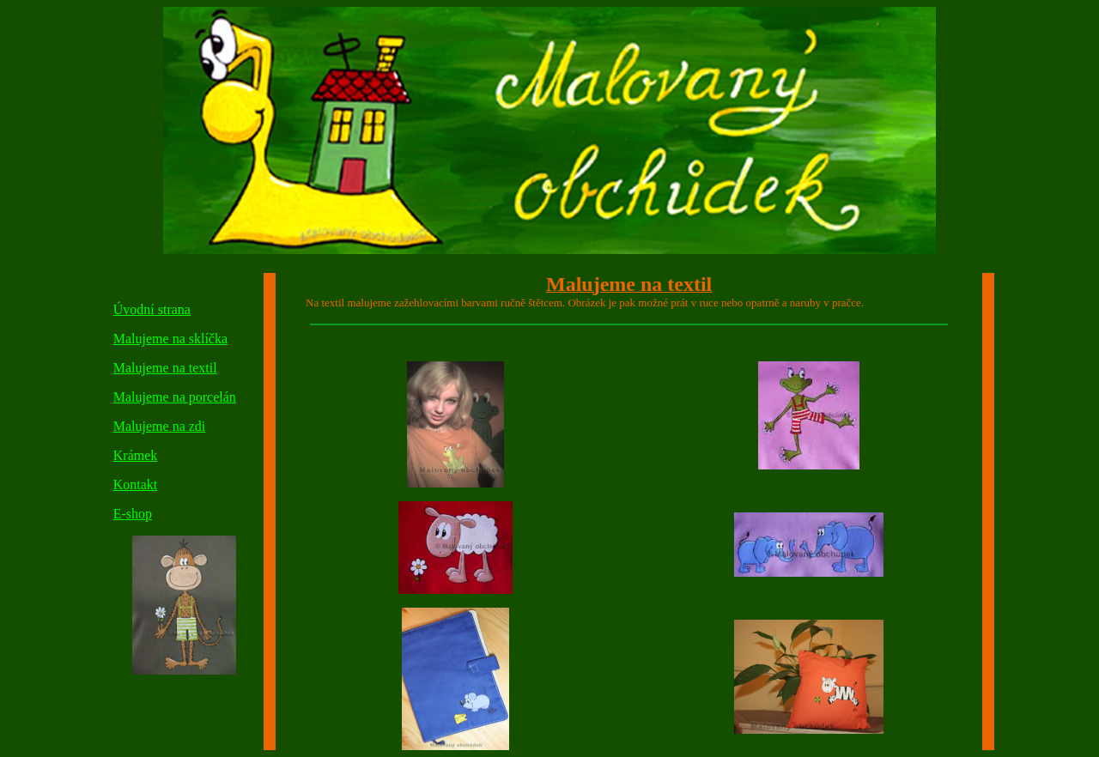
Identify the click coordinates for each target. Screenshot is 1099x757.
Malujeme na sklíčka (170, 338)
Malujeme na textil (165, 367)
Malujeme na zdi (159, 426)
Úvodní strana (152, 309)
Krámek (135, 455)
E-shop (132, 513)
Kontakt (135, 484)
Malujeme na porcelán (174, 397)
